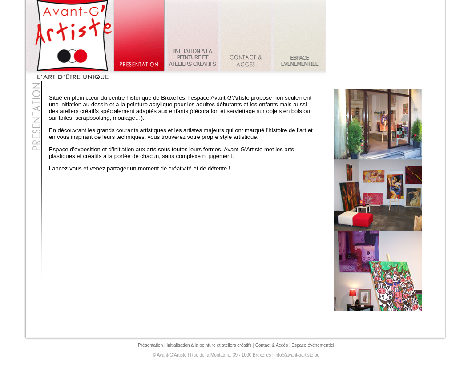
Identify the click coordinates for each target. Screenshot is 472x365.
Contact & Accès (271, 345)
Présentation (150, 345)
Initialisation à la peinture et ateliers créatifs (208, 345)
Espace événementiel (312, 345)
